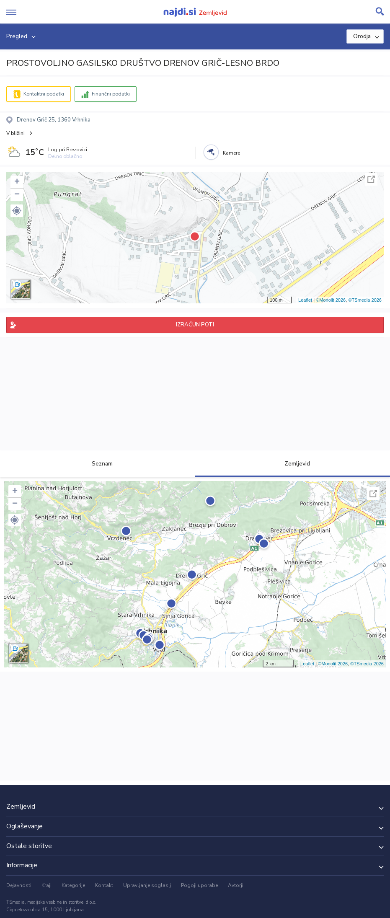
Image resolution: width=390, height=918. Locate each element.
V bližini (15, 133)
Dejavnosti (18, 885)
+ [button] (17, 182)
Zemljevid (292, 464)
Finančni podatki (111, 94)
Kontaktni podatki (43, 94)
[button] (16, 210)
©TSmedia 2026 (365, 300)
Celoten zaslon (371, 179)
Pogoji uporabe (199, 885)
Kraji (46, 885)
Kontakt (104, 885)
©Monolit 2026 (331, 300)
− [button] (17, 195)
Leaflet (305, 300)
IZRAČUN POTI (195, 324)
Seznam (97, 464)
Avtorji (235, 885)
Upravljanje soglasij (147, 885)
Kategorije (73, 885)
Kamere (231, 153)
